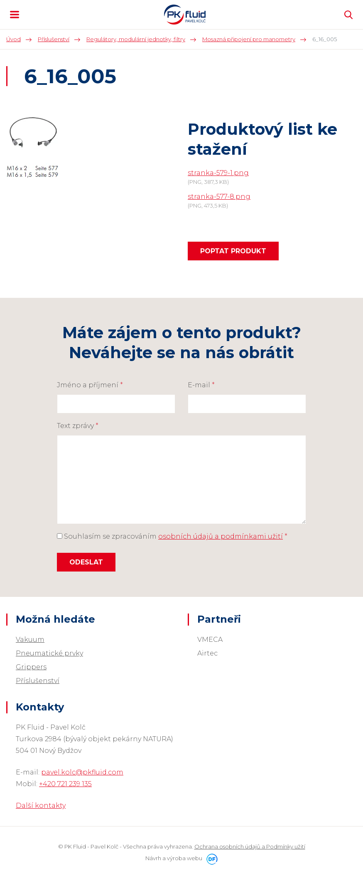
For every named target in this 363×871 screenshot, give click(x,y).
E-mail (201, 385)
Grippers (31, 667)
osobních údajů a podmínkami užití (220, 536)
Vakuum (30, 639)
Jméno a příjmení (90, 385)
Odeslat (86, 562)
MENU (14, 14)
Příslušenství (37, 681)
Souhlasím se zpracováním (172, 536)
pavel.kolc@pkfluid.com (82, 772)
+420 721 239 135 (65, 784)
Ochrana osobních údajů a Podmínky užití (249, 846)
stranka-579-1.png (218, 173)
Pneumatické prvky (49, 653)
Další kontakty (41, 805)
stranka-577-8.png (219, 196)
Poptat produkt (233, 251)
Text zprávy (77, 426)
